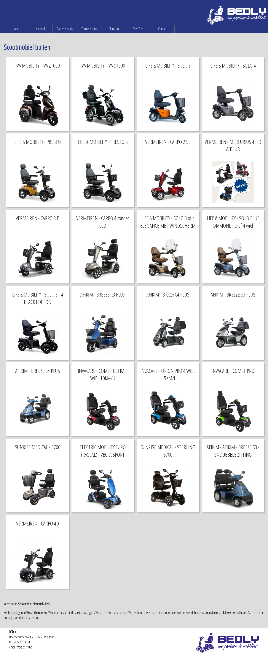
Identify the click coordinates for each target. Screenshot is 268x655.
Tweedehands (65, 28)
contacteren (31, 617)
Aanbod (40, 28)
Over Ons (138, 28)
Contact (162, 28)
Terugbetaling (89, 28)
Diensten (114, 28)
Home (16, 28)
